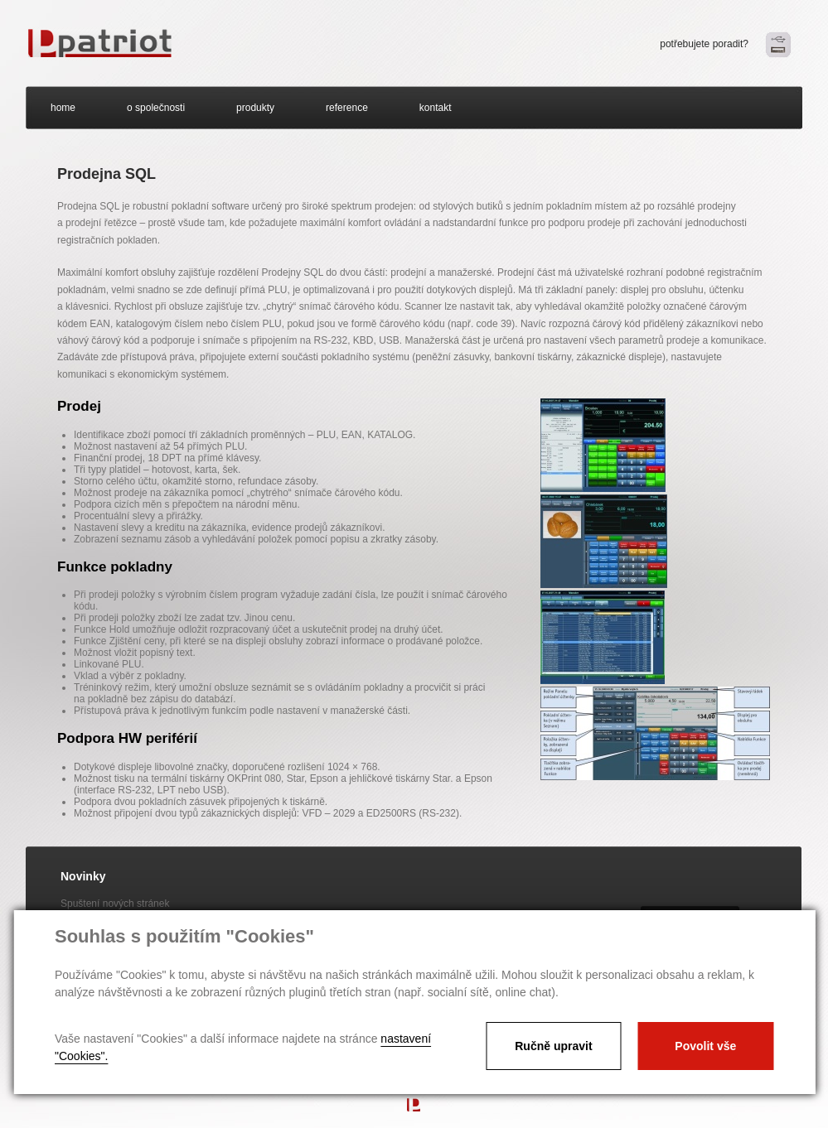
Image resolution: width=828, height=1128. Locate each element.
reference (347, 107)
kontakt (435, 107)
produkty (255, 107)
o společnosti (156, 107)
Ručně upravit (553, 1046)
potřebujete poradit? (704, 44)
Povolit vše (705, 1046)
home (63, 107)
